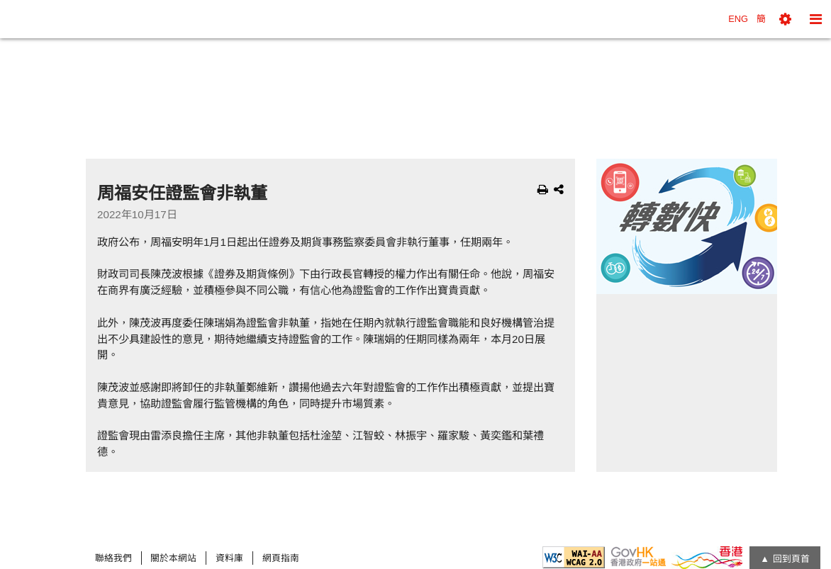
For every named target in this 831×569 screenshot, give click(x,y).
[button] (785, 19)
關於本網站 (173, 558)
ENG (738, 18)
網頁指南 (280, 558)
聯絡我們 (113, 558)
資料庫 (229, 558)
